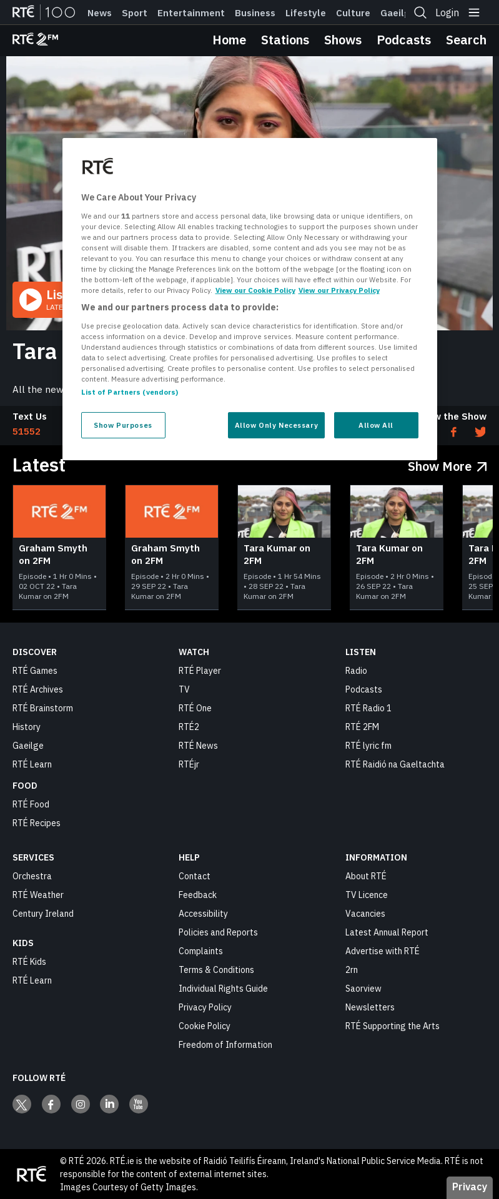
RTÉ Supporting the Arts (392, 1026)
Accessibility (203, 913)
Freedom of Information (225, 1044)
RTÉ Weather (38, 894)
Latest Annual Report (386, 932)
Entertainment (191, 13)
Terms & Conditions (216, 969)
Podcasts (404, 39)
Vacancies (365, 913)
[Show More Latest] (447, 463)
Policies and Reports (218, 932)
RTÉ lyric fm (368, 745)
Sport (134, 13)
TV (184, 689)
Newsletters (370, 1007)
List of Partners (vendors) (130, 392)
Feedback (198, 894)
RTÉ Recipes (36, 823)
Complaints (201, 951)
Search (466, 39)
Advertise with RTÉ (382, 951)
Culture (353, 13)
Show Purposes (123, 425)
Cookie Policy (204, 1026)
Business (255, 13)
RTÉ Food (30, 804)
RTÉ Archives (37, 689)
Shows (343, 39)
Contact (194, 876)
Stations (285, 39)
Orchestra (32, 876)
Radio (356, 670)
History (26, 727)
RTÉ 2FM (362, 727)
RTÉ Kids (29, 961)
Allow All (375, 425)
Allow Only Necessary (276, 425)
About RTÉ (366, 876)
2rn (351, 969)
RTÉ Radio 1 (368, 708)
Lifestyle (305, 13)
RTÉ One (195, 708)
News (99, 13)
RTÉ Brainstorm (42, 708)
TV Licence (366, 894)
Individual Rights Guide (223, 988)
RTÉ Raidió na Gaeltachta (395, 764)
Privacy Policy (205, 1007)
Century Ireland (43, 913)
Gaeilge (397, 13)
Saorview (363, 988)
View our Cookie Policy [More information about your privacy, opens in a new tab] (255, 290)
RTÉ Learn (32, 764)
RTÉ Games (34, 670)
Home (229, 39)
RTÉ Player (200, 670)
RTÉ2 (189, 727)
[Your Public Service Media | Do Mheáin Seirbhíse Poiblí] (31, 1174)
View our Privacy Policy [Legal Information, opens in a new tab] (339, 290)
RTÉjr (189, 764)
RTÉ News (198, 745)
